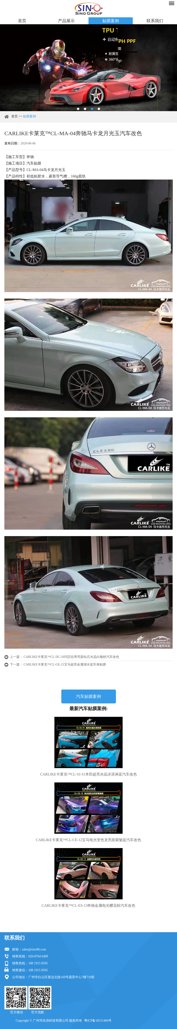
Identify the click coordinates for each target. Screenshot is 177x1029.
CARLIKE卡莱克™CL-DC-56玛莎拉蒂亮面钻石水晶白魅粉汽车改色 (71, 657)
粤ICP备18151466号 (98, 1020)
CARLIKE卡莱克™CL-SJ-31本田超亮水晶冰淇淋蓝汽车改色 (88, 774)
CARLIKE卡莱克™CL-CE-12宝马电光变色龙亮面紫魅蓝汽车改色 (88, 840)
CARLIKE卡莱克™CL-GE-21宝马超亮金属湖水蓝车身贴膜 (65, 664)
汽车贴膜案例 (88, 696)
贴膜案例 (110, 20)
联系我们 (155, 20)
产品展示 (66, 20)
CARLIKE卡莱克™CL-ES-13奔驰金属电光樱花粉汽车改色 (89, 905)
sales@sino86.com (34, 949)
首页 (22, 20)
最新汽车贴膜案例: (88, 708)
